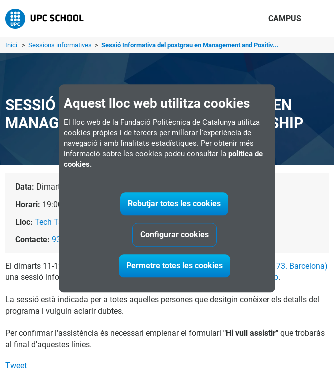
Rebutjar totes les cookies (174, 204)
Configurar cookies (174, 235)
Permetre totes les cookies (174, 266)
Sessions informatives (60, 45)
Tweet (16, 365)
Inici (11, 45)
